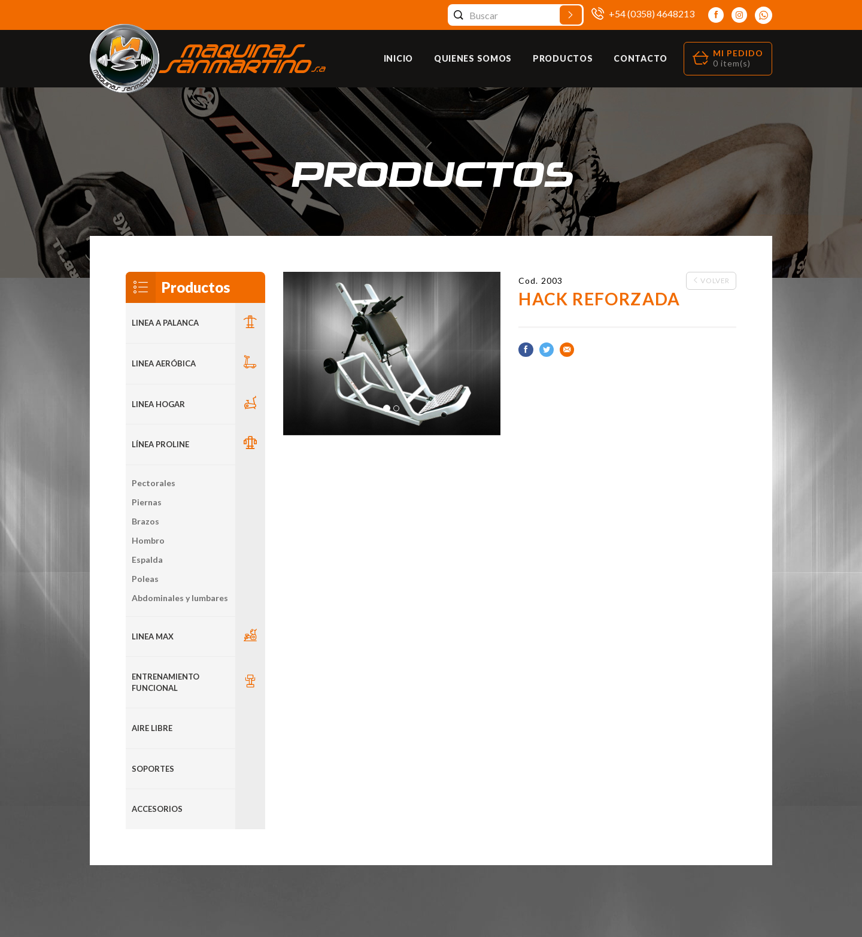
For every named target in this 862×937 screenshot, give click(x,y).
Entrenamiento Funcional (165, 682)
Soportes (153, 769)
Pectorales (153, 483)
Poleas (145, 579)
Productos (563, 58)
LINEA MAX (153, 636)
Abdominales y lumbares (180, 598)
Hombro (148, 540)
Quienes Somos (473, 58)
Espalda (147, 559)
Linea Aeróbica (164, 363)
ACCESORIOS (157, 809)
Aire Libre (152, 728)
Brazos (145, 521)
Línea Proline (160, 444)
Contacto (640, 58)
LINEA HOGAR (158, 404)
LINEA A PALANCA (165, 323)
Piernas (147, 502)
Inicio (398, 58)
